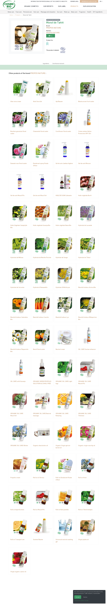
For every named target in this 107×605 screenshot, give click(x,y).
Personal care (27, 12)
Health (89, 12)
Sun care (59, 12)
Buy (51, 36)
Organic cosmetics (31, 6)
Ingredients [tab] (46, 63)
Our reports (48, 6)
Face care (19, 12)
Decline (85, 597)
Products (74, 6)
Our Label (62, 6)
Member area (74, 1)
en (100, 1)
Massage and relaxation (48, 12)
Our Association (89, 6)
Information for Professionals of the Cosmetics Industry (48, 1)
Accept (77, 597)
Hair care (36, 12)
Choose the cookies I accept (81, 600)
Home (11, 15)
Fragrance (82, 12)
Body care (11, 12)
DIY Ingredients (97, 12)
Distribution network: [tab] (58, 63)
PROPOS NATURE (38, 73)
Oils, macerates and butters (53, 20)
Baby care (74, 12)
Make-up (66, 12)
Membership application (88, 1)
